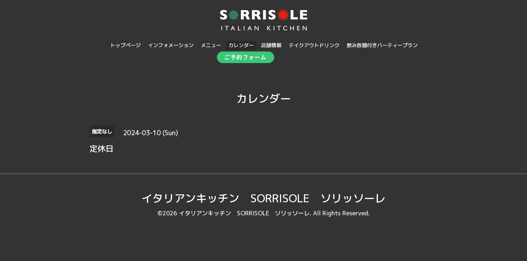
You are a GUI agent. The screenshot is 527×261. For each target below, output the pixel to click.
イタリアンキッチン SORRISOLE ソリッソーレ (263, 198)
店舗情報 (271, 45)
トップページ (125, 45)
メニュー (211, 45)
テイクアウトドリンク (314, 45)
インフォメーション (171, 45)
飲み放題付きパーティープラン (382, 45)
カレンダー (241, 45)
